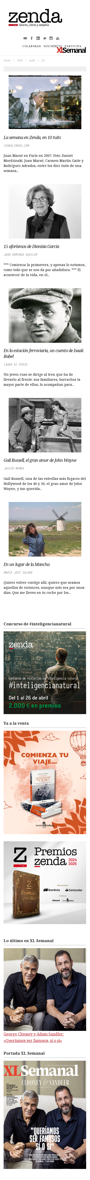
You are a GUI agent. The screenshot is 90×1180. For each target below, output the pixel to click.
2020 (20, 60)
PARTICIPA (73, 46)
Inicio (7, 60)
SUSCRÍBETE (52, 46)
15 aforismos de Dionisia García (31, 246)
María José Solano (18, 573)
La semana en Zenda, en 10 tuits (32, 137)
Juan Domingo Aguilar (20, 255)
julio (32, 60)
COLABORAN (31, 46)
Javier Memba (14, 468)
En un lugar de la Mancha (26, 564)
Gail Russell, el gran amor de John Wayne (40, 460)
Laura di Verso (15, 364)
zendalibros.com (16, 146)
